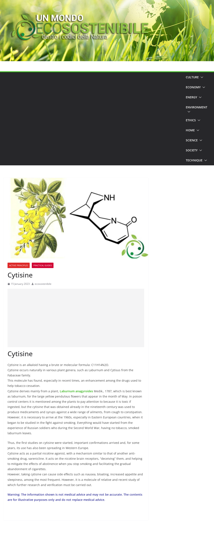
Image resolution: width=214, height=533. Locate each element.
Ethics (191, 120)
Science (192, 140)
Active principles (18, 265)
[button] (201, 77)
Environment (196, 107)
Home (190, 130)
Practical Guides (42, 265)
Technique (194, 160)
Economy (193, 87)
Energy (191, 97)
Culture (192, 77)
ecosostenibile (43, 284)
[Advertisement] (92, 119)
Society (191, 150)
